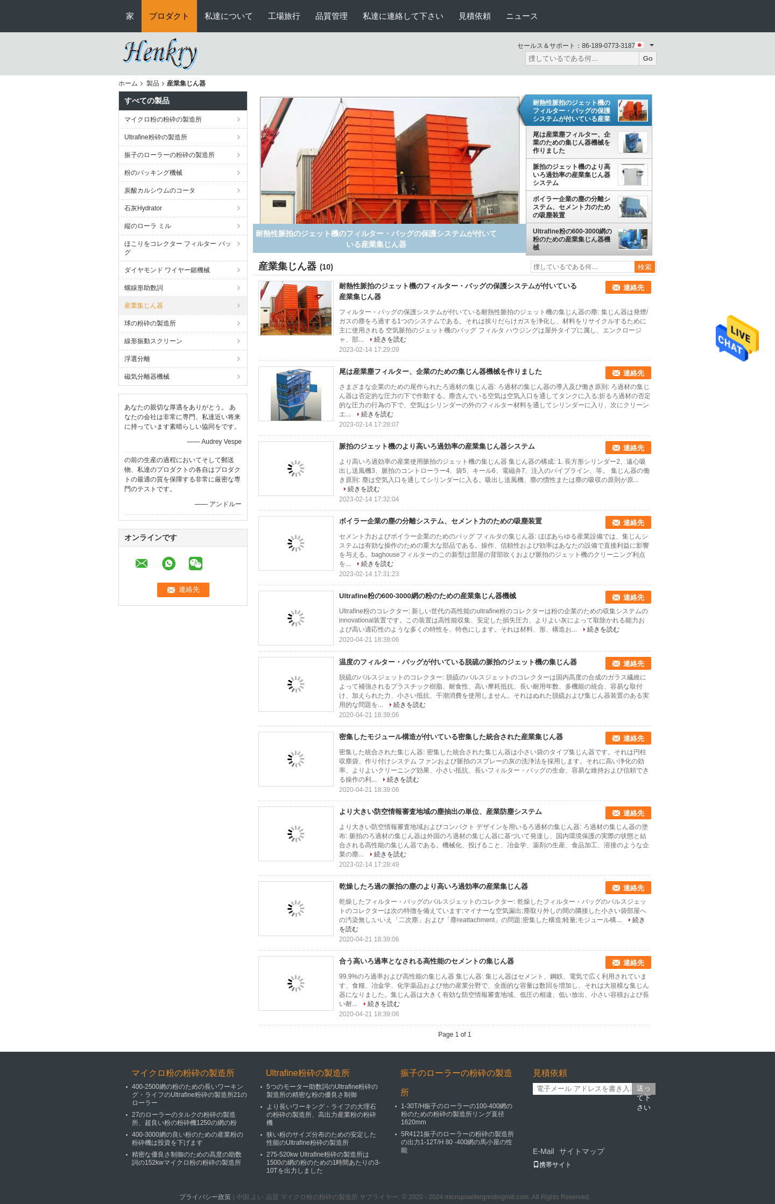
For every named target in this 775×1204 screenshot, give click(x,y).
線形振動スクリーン (153, 341)
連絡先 (633, 288)
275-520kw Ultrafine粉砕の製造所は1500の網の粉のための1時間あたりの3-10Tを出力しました (323, 1162)
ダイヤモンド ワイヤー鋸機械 (167, 270)
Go (648, 58)
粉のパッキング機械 (153, 172)
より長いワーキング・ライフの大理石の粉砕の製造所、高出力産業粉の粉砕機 (321, 1115)
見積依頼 (475, 15)
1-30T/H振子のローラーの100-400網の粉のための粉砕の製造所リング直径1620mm (456, 1114)
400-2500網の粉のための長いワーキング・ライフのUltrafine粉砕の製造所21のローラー (189, 1095)
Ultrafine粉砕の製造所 (155, 137)
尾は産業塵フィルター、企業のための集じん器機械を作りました (571, 142)
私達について (229, 15)
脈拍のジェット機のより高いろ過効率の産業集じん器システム (571, 175)
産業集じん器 (143, 305)
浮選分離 (137, 359)
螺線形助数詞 (143, 288)
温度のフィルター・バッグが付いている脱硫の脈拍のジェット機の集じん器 (458, 662)
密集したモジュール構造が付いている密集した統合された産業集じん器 (451, 737)
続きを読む (390, 339)
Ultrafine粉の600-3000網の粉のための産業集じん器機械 (572, 239)
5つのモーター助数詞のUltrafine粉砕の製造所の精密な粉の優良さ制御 (322, 1091)
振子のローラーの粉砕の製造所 (169, 155)
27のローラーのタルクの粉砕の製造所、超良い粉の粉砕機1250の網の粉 (184, 1119)
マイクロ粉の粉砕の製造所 (163, 119)
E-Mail (543, 1151)
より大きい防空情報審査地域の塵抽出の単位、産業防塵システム (440, 812)
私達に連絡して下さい (403, 15)
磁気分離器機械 (147, 376)
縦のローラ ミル (147, 226)
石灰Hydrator (143, 208)
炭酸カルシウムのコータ (159, 190)
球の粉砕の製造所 (150, 323)
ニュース (522, 15)
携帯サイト (552, 1164)
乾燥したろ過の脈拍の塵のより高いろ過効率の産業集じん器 (433, 886)
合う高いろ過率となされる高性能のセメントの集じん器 (426, 961)
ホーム (128, 83)
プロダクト (169, 15)
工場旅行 (284, 15)
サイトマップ (581, 1151)
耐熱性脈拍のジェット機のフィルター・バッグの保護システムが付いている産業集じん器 (571, 111)
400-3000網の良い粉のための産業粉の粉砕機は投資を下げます (187, 1138)
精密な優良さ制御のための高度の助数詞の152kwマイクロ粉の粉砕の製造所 (187, 1158)
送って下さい (644, 1089)
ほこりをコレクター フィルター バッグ (177, 248)
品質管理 (331, 15)
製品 (152, 83)
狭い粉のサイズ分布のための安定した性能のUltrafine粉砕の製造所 (321, 1138)
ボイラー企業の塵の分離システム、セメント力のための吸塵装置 (571, 207)
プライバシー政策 (205, 1197)
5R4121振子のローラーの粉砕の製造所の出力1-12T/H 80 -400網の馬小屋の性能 (457, 1142)
